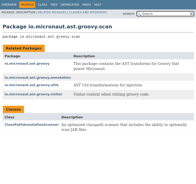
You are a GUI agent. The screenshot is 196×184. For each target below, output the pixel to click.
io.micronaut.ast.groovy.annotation (38, 77)
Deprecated (69, 4)
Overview (9, 4)
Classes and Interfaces (88, 12)
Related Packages (52, 12)
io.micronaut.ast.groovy (27, 63)
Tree (53, 4)
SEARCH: (129, 14)
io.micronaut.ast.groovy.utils (32, 85)
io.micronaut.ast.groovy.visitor (33, 94)
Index (86, 4)
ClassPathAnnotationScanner (32, 124)
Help (97, 4)
